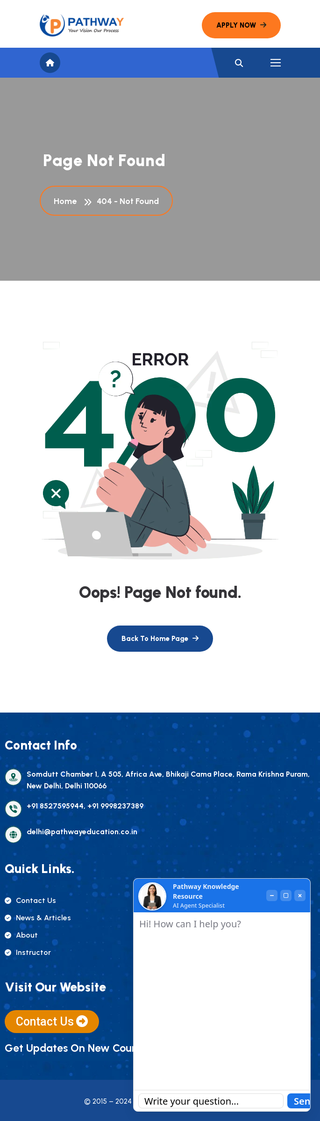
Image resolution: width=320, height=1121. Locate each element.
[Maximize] (286, 895)
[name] (82, 25)
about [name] (21, 935)
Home (67, 201)
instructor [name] (28, 952)
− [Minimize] (272, 895)
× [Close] (300, 895)
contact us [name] (30, 900)
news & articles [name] (38, 917)
